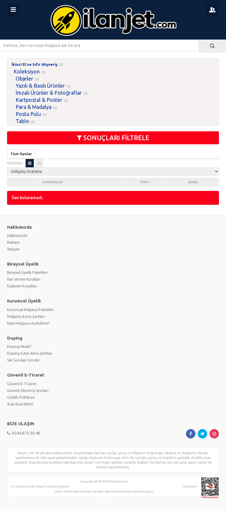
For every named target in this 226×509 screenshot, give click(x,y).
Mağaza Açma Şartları (26, 316)
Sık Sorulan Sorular (23, 360)
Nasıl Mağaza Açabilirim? (28, 323)
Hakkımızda (17, 235)
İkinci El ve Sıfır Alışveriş (34, 64)
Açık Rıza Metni (20, 404)
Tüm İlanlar (21, 154)
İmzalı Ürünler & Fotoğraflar (49, 93)
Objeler (24, 78)
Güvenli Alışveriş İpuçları (28, 390)
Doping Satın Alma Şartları (29, 353)
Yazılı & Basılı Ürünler (40, 86)
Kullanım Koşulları (22, 286)
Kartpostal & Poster (39, 100)
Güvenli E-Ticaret (21, 384)
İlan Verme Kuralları (23, 279)
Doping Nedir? (19, 346)
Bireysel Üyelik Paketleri (27, 272)
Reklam (13, 242)
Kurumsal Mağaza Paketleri (30, 309)
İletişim (13, 249)
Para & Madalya (33, 107)
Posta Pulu (28, 114)
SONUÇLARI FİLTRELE (113, 137)
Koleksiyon (27, 71)
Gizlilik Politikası (21, 397)
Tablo (22, 121)
